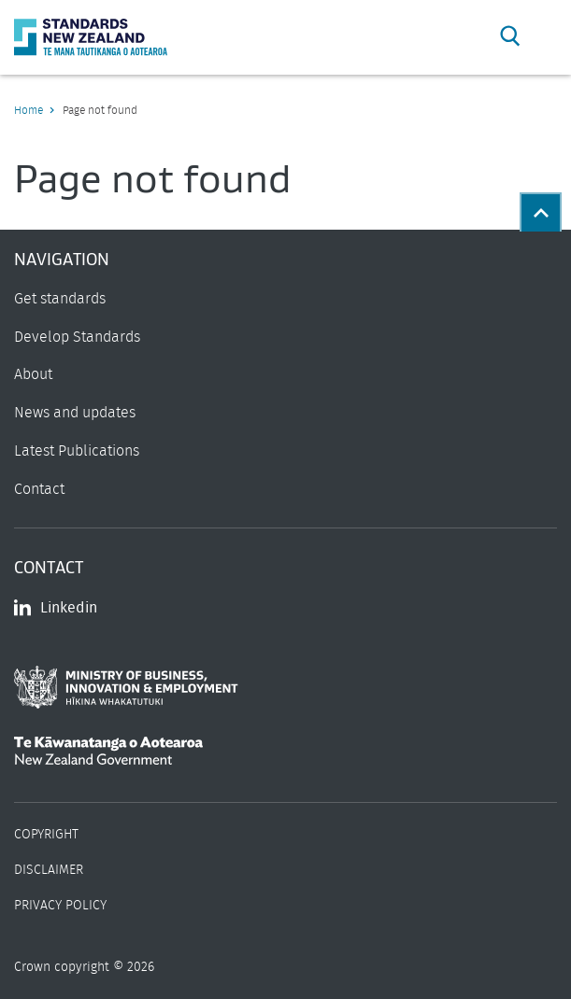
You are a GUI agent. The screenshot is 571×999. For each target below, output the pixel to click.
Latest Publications (76, 450)
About (33, 374)
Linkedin (55, 607)
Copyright (46, 834)
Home (28, 110)
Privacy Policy (60, 905)
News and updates (75, 412)
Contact (39, 489)
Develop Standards (77, 337)
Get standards (60, 298)
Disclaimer (48, 870)
